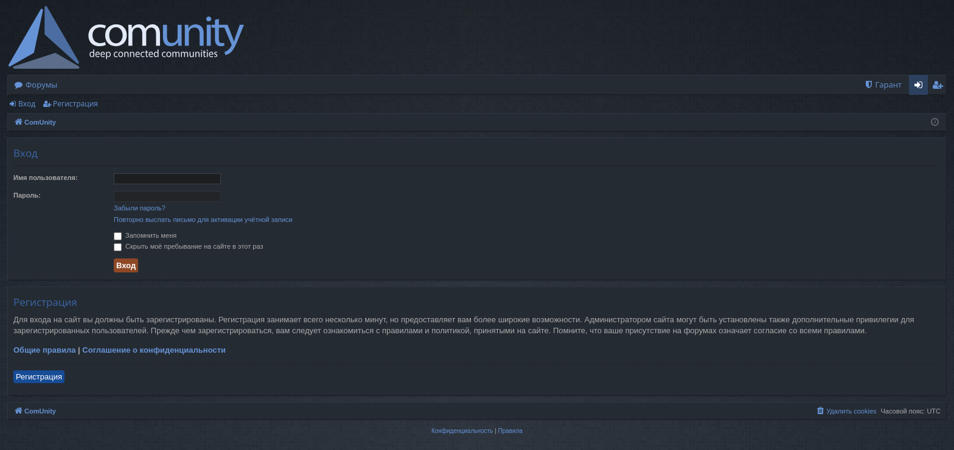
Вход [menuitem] (921, 87)
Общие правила (44, 350)
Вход (26, 104)
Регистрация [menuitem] (940, 87)
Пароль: (27, 195)
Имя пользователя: (45, 177)
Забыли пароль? (139, 208)
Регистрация (75, 104)
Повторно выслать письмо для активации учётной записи (203, 219)
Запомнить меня (145, 235)
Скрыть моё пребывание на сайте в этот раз (188, 246)
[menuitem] (883, 85)
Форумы (41, 84)
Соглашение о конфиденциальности (154, 350)
